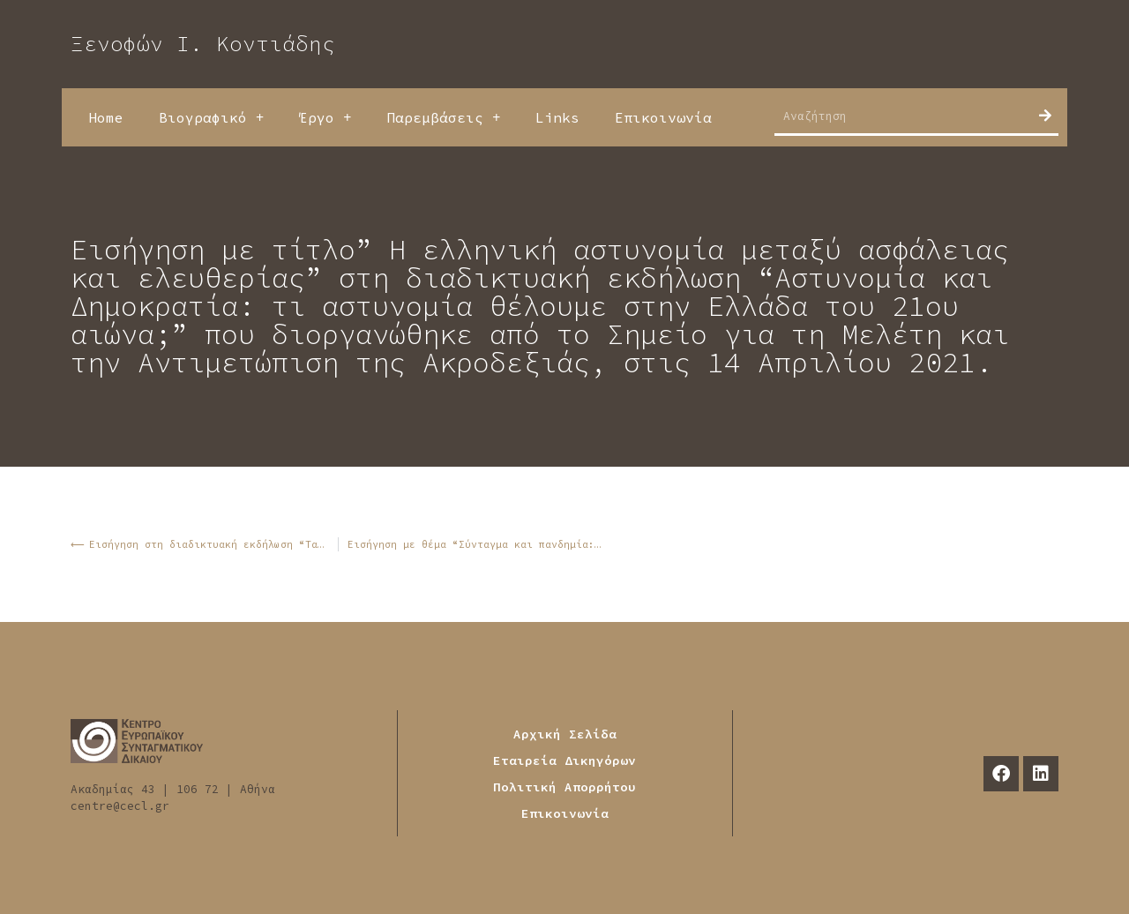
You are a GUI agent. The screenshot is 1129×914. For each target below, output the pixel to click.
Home (105, 117)
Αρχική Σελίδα (565, 734)
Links (557, 117)
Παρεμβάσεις (443, 117)
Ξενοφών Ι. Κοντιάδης (203, 43)
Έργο (325, 117)
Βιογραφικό (211, 117)
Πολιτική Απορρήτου (564, 787)
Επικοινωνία (663, 117)
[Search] (1045, 115)
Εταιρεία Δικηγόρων (564, 760)
